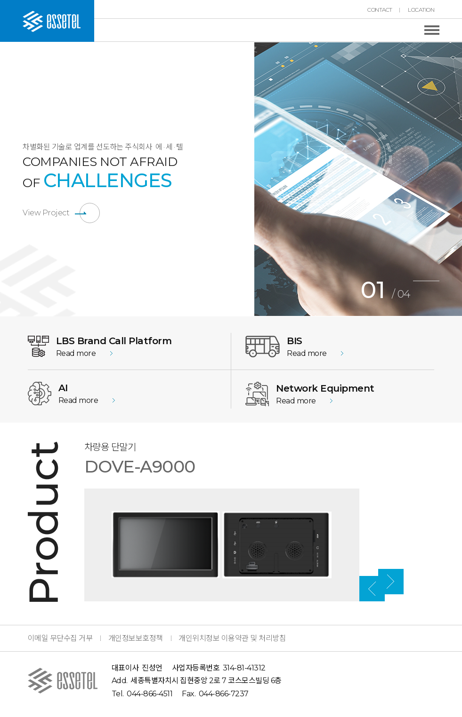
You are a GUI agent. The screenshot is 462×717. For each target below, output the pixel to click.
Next (441, 465)
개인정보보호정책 (135, 638)
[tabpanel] (358, 179)
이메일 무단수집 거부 (60, 638)
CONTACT (379, 10)
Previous (247, 179)
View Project (46, 212)
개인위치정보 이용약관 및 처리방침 (232, 638)
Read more (76, 353)
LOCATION (421, 10)
